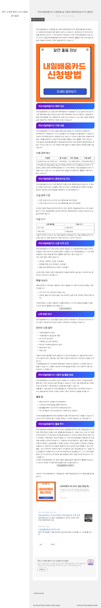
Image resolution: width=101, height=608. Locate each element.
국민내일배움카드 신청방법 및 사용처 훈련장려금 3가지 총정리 (65, 12)
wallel (95, 605)
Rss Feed (35, 605)
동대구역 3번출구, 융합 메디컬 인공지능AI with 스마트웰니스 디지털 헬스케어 (64, 533)
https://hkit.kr (42, 526)
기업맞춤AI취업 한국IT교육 (49, 529)
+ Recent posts (38, 593)
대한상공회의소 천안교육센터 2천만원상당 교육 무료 (59, 515)
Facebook (47, 605)
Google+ (58, 605)
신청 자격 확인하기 (65, 308)
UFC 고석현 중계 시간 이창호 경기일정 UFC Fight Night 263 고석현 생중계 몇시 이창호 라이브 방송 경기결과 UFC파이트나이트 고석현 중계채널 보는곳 (61, 564)
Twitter (42, 605)
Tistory (85, 605)
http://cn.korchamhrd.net (45, 512)
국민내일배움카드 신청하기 (65, 465)
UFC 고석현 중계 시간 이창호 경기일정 (52, 561)
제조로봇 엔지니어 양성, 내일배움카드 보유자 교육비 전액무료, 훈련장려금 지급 (58, 519)
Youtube (53, 605)
